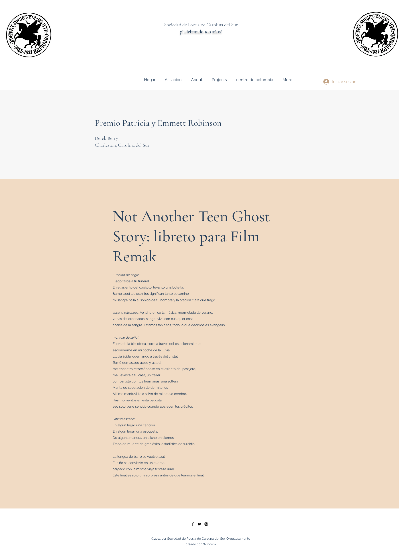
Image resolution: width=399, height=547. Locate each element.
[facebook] (193, 524)
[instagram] (206, 524)
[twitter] (199, 524)
